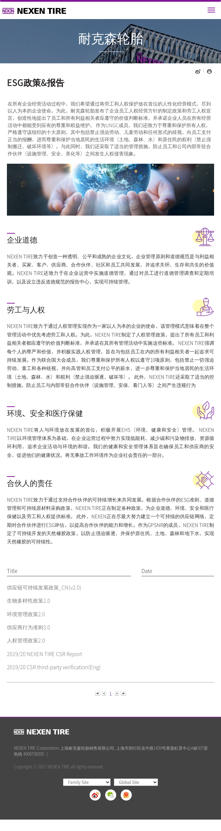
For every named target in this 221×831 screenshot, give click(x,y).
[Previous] (98, 693)
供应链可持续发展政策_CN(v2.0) (44, 587)
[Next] (117, 693)
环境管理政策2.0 (26, 614)
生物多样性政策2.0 (28, 600)
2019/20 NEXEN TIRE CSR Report (44, 654)
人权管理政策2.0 (26, 640)
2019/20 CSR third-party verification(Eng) (54, 667)
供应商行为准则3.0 (28, 627)
